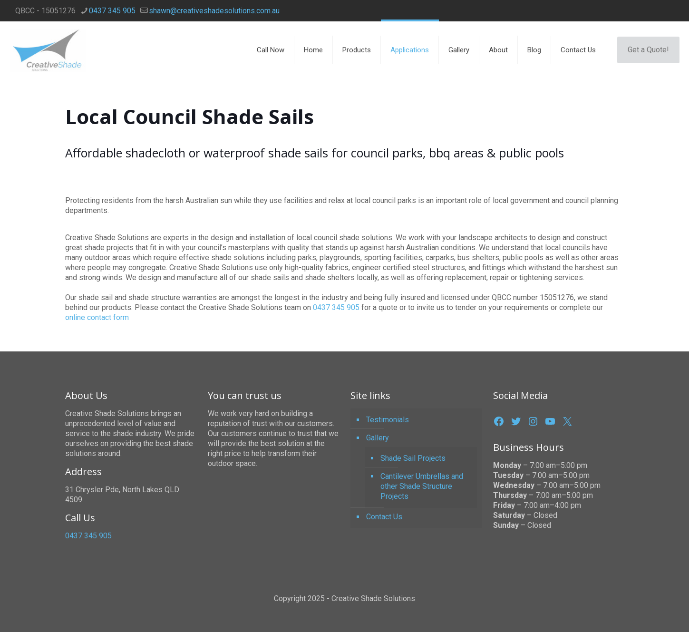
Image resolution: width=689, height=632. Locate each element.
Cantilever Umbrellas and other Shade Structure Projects (421, 486)
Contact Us (384, 516)
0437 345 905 (336, 307)
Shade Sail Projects (413, 458)
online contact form (97, 317)
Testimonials (387, 419)
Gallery (377, 437)
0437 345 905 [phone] (112, 10)
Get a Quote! (648, 49)
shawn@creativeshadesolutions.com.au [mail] (214, 10)
